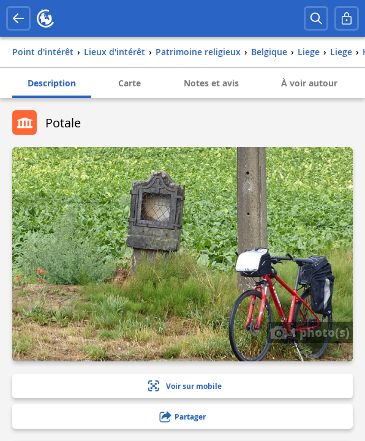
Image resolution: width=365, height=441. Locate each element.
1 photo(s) (310, 332)
